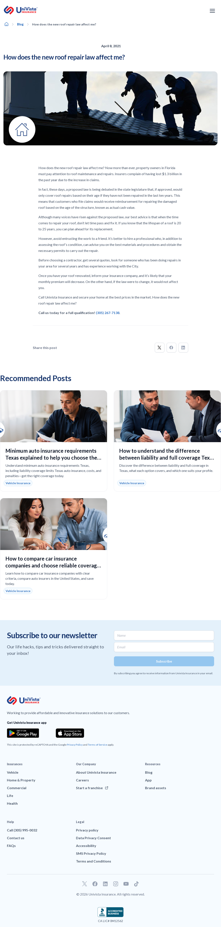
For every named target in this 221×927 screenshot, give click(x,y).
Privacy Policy (75, 744)
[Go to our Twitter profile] (84, 883)
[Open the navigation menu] (212, 11)
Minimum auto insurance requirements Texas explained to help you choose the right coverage (51, 458)
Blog (20, 24)
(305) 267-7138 (107, 313)
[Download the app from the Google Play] (23, 733)
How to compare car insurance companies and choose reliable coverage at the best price (52, 565)
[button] (159, 347)
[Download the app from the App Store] (70, 733)
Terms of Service (97, 744)
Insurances (14, 764)
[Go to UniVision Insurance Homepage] (20, 10)
